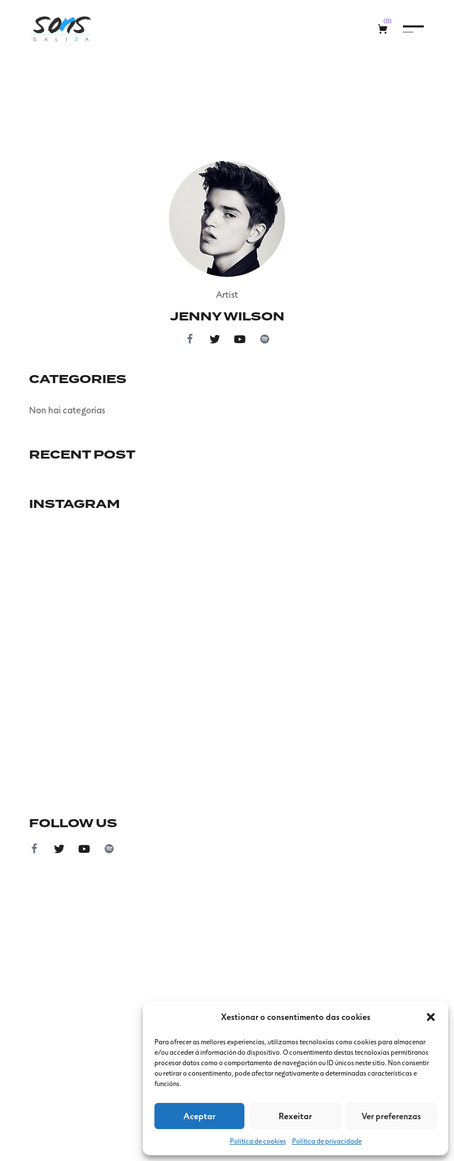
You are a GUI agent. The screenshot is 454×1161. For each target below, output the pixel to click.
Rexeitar (295, 1115)
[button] (431, 1017)
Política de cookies (258, 1140)
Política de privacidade (327, 1140)
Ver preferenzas (391, 1115)
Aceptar (199, 1115)
